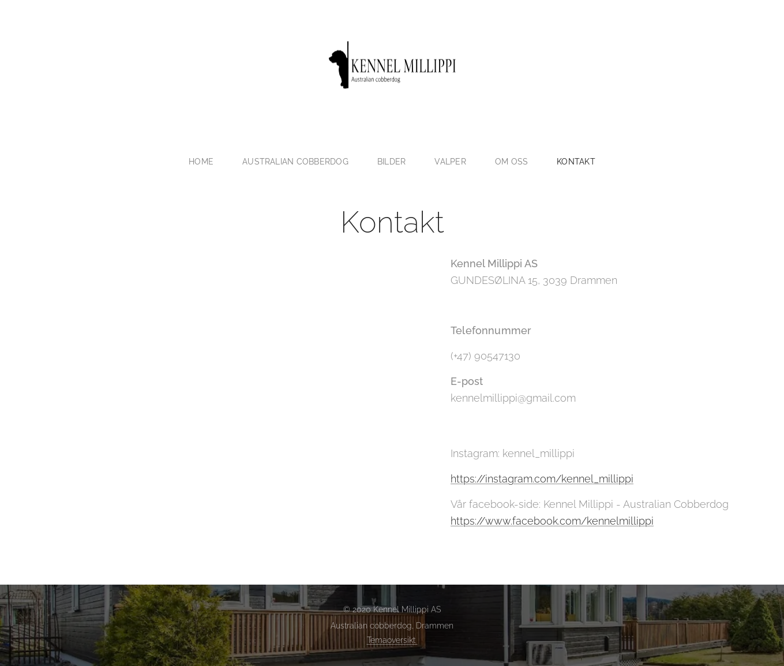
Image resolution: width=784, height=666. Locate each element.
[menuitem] (202, 161)
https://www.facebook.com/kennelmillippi (551, 520)
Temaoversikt (392, 640)
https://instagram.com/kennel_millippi (541, 478)
